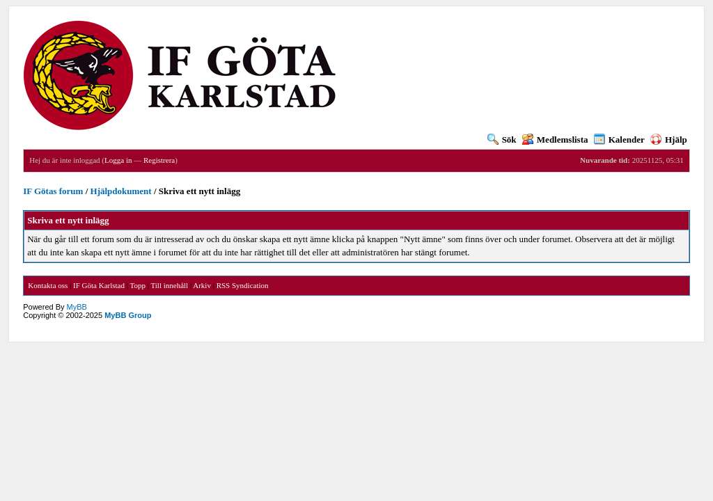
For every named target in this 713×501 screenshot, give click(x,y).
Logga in (118, 160)
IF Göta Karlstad (99, 285)
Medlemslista (555, 139)
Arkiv (202, 285)
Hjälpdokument (121, 191)
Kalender (619, 139)
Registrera (159, 160)
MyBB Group (127, 315)
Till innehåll (169, 285)
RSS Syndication (243, 285)
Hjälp (668, 139)
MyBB (77, 307)
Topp (138, 285)
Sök (502, 139)
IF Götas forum (53, 191)
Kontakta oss (48, 285)
